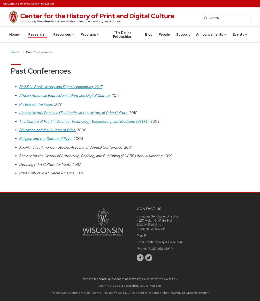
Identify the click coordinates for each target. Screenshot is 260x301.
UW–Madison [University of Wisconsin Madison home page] (28, 3)
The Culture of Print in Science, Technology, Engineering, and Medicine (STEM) (84, 121)
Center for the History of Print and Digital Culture (97, 15)
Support (183, 34)
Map (141, 235)
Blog (148, 34)
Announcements (211, 34)
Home (15, 34)
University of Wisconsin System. (189, 293)
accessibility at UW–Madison (142, 286)
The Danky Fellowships (122, 34)
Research (37, 34)
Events (240, 34)
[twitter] (148, 257)
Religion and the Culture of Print (45, 138)
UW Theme (93, 293)
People (164, 34)
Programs (90, 34)
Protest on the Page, (36, 104)
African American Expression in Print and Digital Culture (64, 95)
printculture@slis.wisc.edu (164, 242)
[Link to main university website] (102, 236)
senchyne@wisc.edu (164, 279)
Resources (63, 34)
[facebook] (140, 257)
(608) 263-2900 (160, 248)
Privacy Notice (112, 293)
